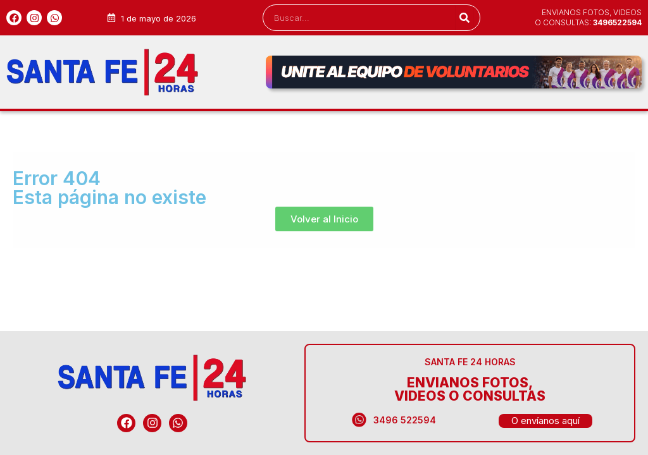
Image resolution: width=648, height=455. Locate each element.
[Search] (464, 17)
